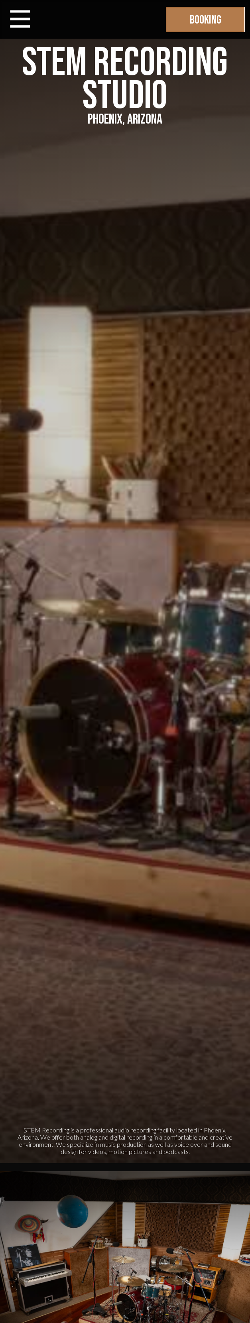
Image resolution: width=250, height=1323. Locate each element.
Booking (205, 20)
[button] (20, 19)
